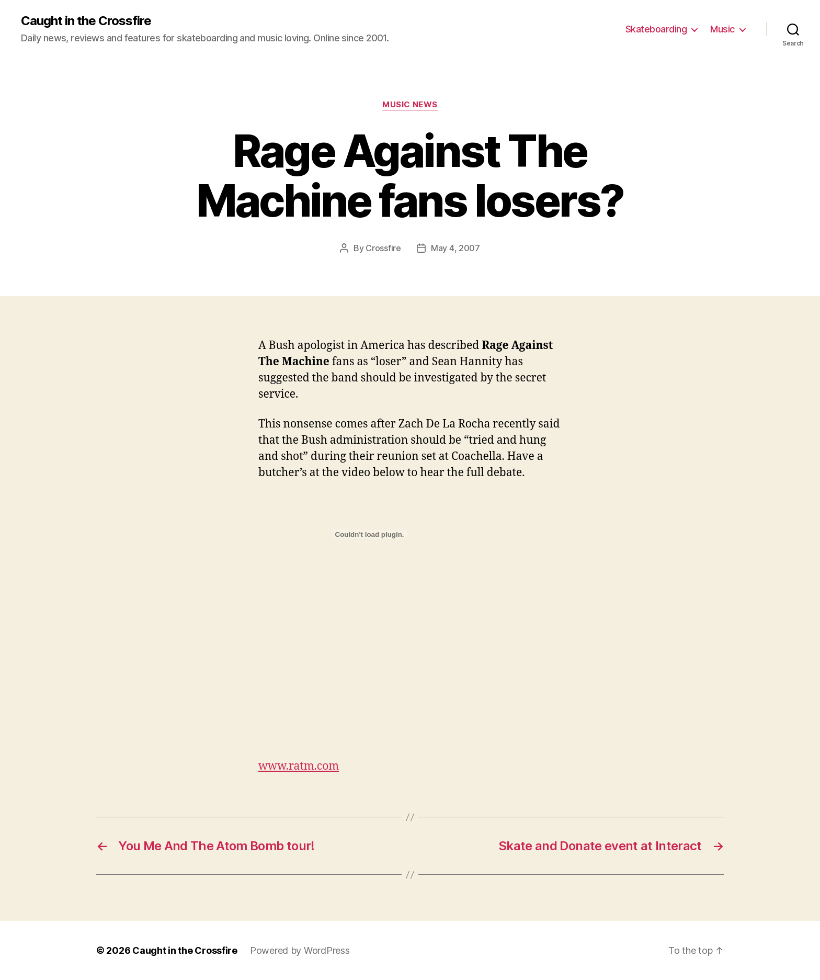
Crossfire (383, 248)
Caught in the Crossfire (86, 21)
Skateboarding (656, 29)
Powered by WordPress (300, 950)
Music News (410, 104)
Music (722, 29)
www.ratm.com (298, 766)
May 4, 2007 (455, 248)
